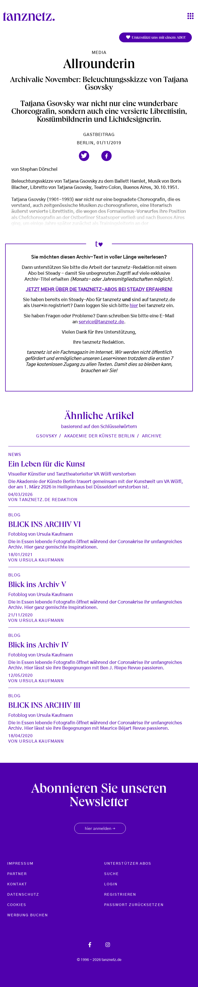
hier (134, 305)
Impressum (20, 863)
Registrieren (120, 894)
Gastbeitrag (98, 135)
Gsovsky (46, 436)
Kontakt (17, 884)
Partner (17, 874)
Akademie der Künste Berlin (99, 436)
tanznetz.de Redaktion (48, 500)
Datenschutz (23, 894)
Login (111, 884)
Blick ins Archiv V (37, 585)
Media (99, 53)
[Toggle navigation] (190, 16)
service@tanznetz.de (101, 322)
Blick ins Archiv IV (38, 646)
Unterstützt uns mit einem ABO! (155, 37)
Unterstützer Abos (127, 863)
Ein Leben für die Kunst (46, 465)
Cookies (17, 905)
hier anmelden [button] (100, 828)
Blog (14, 515)
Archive (152, 436)
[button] (84, 156)
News (14, 455)
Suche (111, 874)
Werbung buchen (27, 915)
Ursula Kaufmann (41, 560)
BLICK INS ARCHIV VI (44, 525)
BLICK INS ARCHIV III (44, 706)
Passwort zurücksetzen (134, 905)
